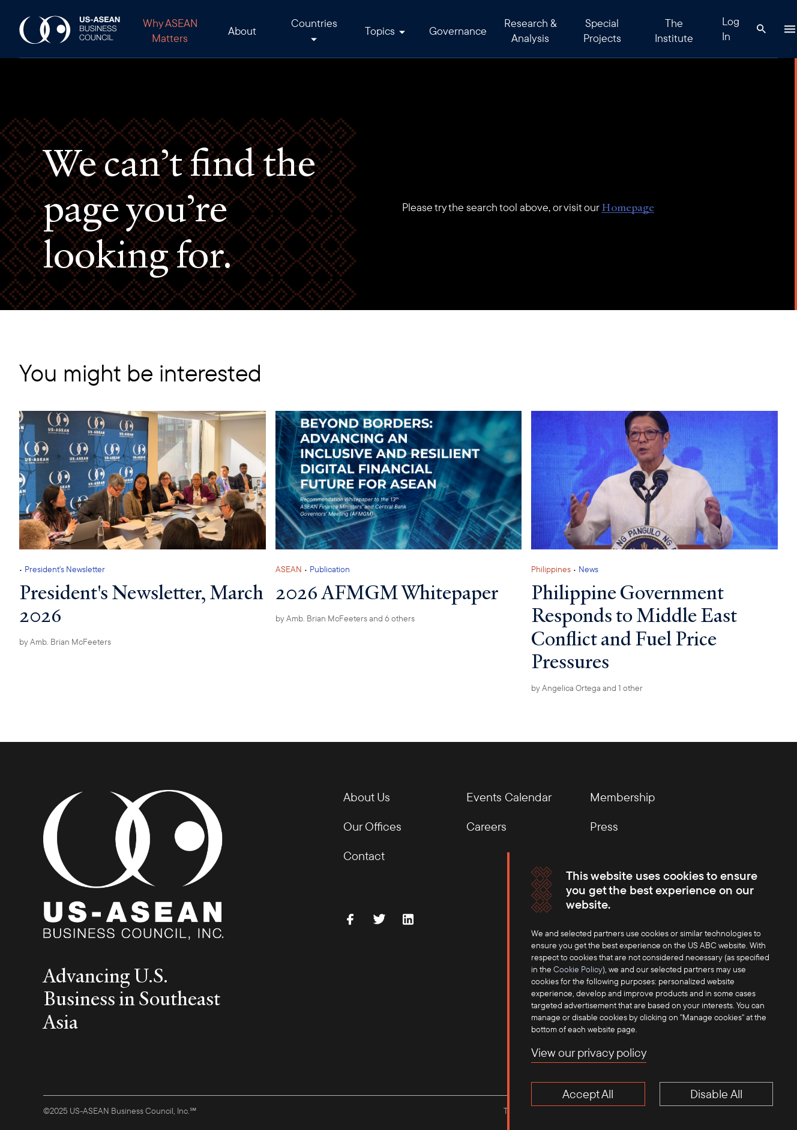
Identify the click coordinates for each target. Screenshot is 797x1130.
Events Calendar (509, 796)
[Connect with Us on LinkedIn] (408, 919)
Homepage (627, 207)
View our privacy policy (588, 1052)
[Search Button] (761, 29)
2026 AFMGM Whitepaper (386, 592)
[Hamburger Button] (790, 29)
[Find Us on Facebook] (350, 919)
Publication (330, 569)
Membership (622, 796)
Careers (486, 826)
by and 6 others (345, 618)
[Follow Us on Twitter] (379, 919)
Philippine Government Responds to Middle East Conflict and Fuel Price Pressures (634, 626)
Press (604, 826)
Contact (364, 855)
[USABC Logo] (70, 29)
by (65, 641)
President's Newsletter (65, 569)
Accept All (587, 1093)
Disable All (716, 1093)
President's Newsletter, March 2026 (141, 603)
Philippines (551, 569)
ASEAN (288, 569)
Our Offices (372, 826)
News (588, 569)
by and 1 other (587, 688)
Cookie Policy (578, 969)
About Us (366, 796)
